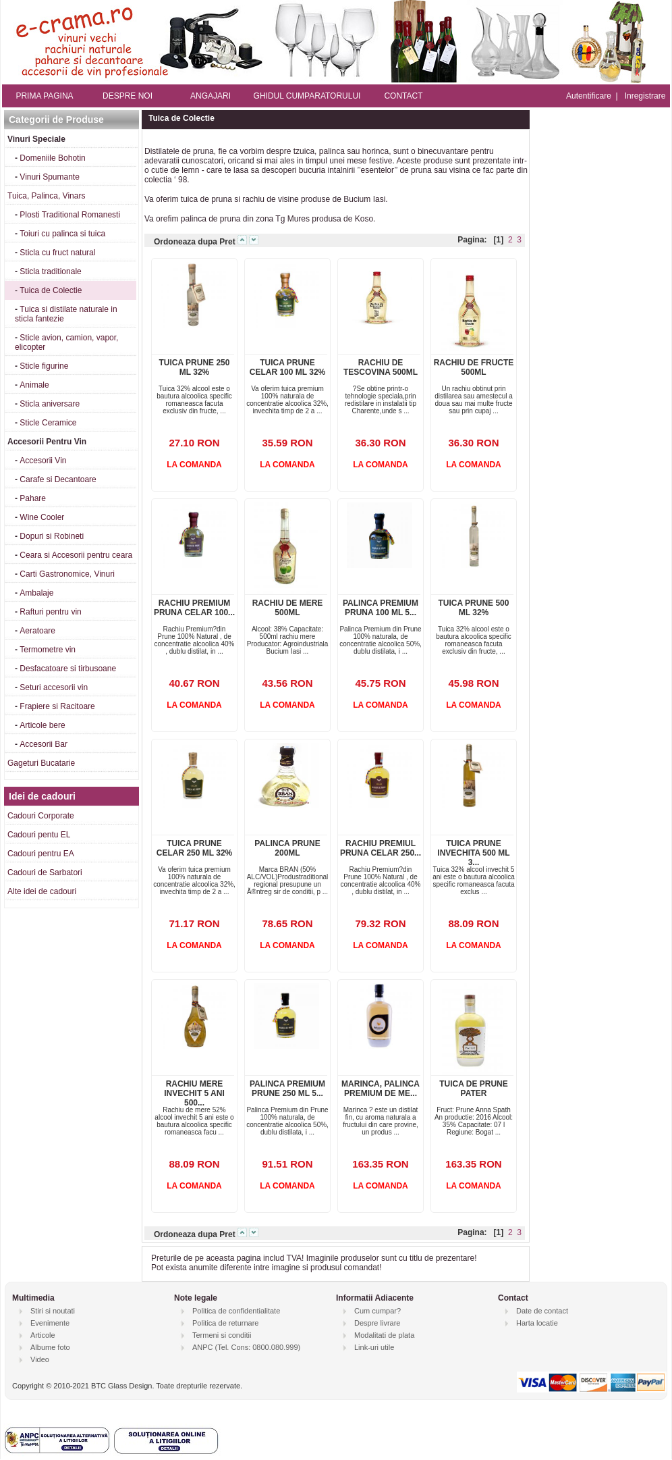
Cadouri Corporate (40, 815)
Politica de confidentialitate (236, 1311)
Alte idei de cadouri (41, 891)
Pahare (33, 498)
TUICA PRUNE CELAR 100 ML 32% (287, 367)
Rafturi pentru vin (50, 612)
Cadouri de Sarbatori (44, 872)
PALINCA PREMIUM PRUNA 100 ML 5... (380, 607)
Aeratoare (37, 630)
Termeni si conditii (221, 1335)
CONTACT (403, 96)
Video (39, 1359)
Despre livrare (377, 1323)
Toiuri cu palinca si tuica (62, 233)
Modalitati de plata (384, 1335)
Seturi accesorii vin (54, 687)
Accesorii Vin (43, 460)
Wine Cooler (42, 517)
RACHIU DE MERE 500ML (287, 607)
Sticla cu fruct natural (57, 252)
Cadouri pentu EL (38, 834)
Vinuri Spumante (50, 177)
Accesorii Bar (43, 744)
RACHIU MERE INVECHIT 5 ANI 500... (194, 1093)
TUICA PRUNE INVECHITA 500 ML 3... (473, 853)
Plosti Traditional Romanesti (70, 214)
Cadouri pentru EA (40, 853)
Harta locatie (537, 1323)
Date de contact (542, 1311)
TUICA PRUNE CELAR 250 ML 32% (194, 848)
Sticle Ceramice (48, 422)
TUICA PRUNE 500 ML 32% (474, 607)
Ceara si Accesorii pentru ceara (76, 555)
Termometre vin (48, 649)
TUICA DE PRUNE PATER (473, 1088)
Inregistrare (645, 96)
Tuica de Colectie (51, 290)
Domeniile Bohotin (52, 158)
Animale (34, 385)
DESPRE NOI (127, 96)
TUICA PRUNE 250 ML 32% (194, 367)
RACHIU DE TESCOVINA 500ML (380, 367)
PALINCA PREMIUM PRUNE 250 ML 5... (287, 1088)
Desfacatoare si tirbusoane (68, 668)
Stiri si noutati (52, 1311)
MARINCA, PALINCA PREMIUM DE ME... (380, 1088)
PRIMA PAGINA (44, 96)
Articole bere (42, 725)
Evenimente (49, 1323)
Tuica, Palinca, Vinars (46, 196)
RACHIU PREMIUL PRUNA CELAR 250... (380, 848)
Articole (42, 1335)
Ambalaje (36, 593)
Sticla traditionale (50, 271)
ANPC (202, 1347)
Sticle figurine (44, 366)
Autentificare (588, 96)
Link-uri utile (374, 1347)
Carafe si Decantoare (58, 479)
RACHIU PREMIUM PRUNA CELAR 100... (194, 607)
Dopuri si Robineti (52, 536)
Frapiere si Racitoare (57, 706)
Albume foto (50, 1347)
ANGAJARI (210, 96)
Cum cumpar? (377, 1311)
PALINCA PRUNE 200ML (287, 848)
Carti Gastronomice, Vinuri (67, 574)
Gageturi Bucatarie (41, 763)
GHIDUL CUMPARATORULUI (307, 96)
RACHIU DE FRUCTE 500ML (474, 367)
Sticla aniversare (50, 404)
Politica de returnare (225, 1323)
